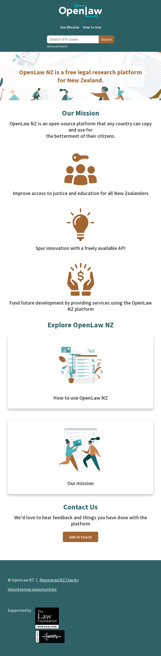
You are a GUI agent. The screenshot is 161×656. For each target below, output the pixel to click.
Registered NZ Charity (59, 579)
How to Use (92, 27)
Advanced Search (57, 46)
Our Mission (69, 27)
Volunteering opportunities (32, 589)
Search (106, 39)
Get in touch (80, 536)
